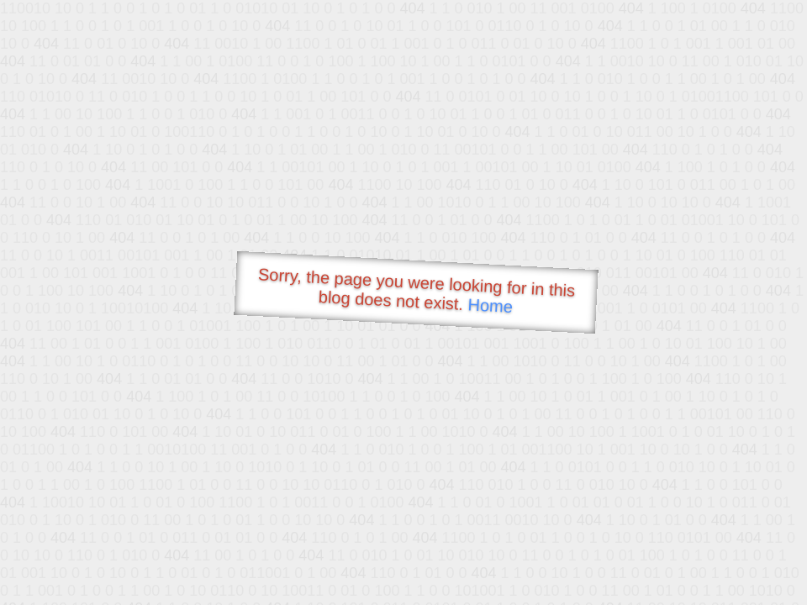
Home (490, 305)
